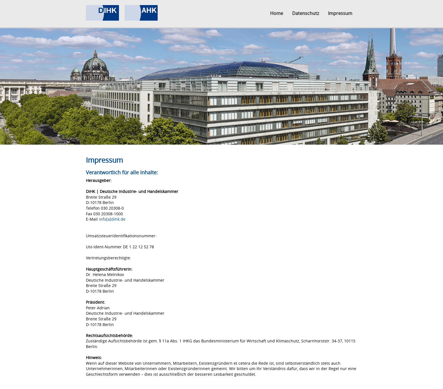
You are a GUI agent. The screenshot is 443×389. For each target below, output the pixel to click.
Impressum (340, 13)
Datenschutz (305, 13)
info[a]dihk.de (112, 219)
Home (276, 13)
